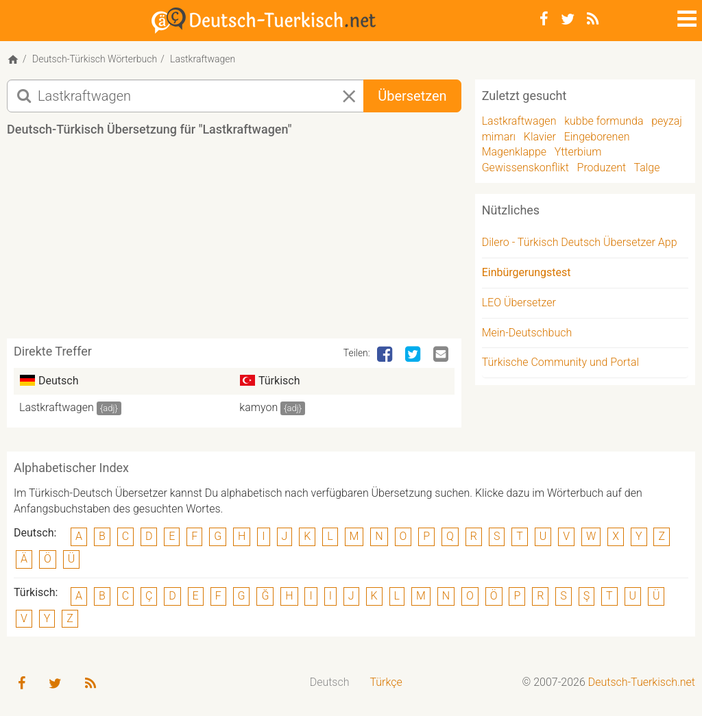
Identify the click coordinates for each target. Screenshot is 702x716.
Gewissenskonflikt (525, 167)
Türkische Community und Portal (560, 362)
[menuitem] (330, 683)
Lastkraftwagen (56, 407)
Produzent (602, 167)
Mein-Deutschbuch (527, 332)
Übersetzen (412, 96)
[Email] (442, 355)
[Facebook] (544, 19)
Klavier (540, 136)
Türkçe (386, 682)
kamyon (258, 407)
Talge (647, 167)
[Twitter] (568, 19)
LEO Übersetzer (519, 302)
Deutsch (330, 682)
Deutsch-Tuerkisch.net (641, 682)
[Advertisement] (256, 242)
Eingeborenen (597, 136)
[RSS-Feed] (593, 19)
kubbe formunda (603, 120)
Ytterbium (578, 151)
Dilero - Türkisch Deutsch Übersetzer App (579, 242)
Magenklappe (514, 151)
